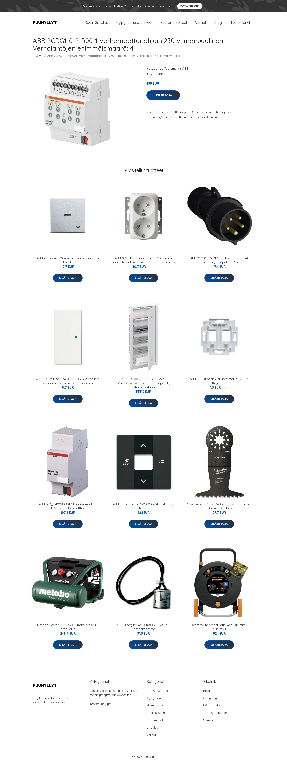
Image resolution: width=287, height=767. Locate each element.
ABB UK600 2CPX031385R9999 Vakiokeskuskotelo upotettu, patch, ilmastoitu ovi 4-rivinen (144, 386)
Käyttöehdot (212, 709)
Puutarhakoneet (173, 24)
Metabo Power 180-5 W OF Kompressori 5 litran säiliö (67, 630)
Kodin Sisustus (96, 24)
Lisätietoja (163, 98)
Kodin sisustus (156, 716)
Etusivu (37, 59)
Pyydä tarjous (189, 6)
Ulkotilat (152, 731)
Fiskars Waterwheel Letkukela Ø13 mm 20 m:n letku (219, 630)
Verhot (200, 24)
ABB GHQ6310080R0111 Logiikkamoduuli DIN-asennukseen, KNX (68, 509)
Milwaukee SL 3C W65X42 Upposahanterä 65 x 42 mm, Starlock (219, 509)
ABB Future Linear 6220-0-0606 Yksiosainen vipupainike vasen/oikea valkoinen (68, 384)
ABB (185, 72)
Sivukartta (210, 723)
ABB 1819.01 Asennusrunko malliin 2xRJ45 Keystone (219, 384)
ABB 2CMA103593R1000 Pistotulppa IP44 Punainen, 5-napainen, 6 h (219, 264)
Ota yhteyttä (212, 701)
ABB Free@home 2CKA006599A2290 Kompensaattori (144, 630)
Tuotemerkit (240, 24)
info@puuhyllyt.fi (101, 707)
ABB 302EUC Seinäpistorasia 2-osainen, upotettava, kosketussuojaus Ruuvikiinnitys (143, 264)
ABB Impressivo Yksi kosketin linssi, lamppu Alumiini (68, 264)
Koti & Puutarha (157, 694)
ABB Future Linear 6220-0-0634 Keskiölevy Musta (143, 509)
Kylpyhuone (154, 701)
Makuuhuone (155, 709)
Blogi (218, 24)
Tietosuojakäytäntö (217, 716)
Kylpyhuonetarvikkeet (134, 24)
